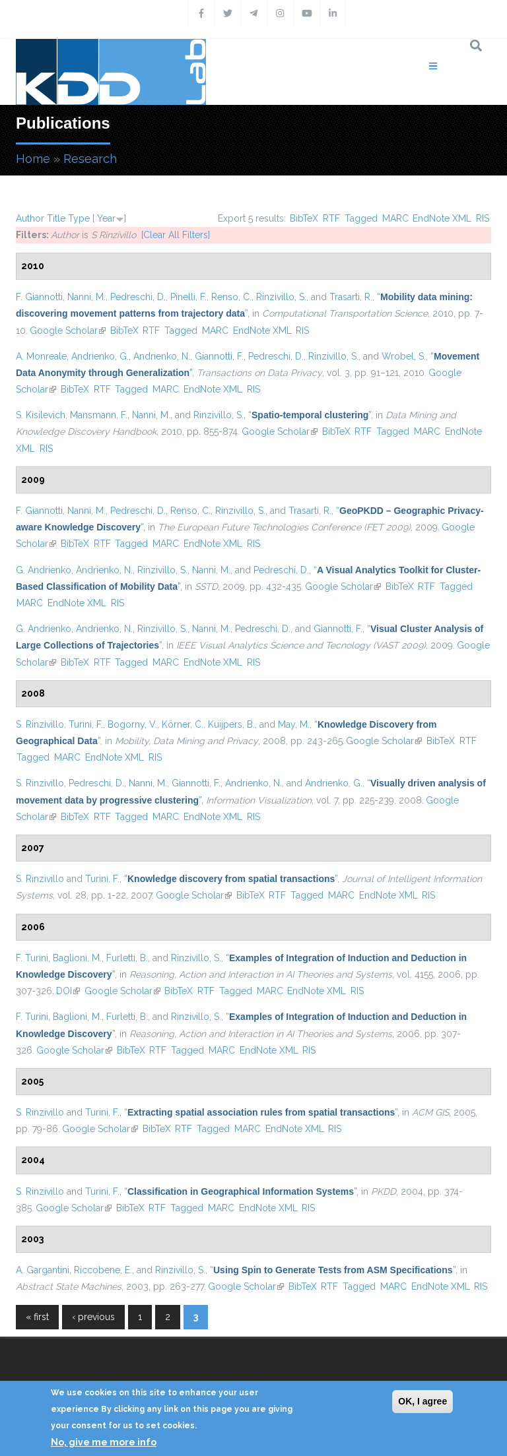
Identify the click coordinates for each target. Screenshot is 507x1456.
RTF (331, 218)
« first (37, 1317)
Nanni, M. (86, 297)
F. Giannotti (39, 297)
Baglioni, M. (77, 958)
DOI (68, 991)
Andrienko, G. (100, 356)
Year (106, 218)
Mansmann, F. (98, 415)
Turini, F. (86, 724)
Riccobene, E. (103, 1270)
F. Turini (32, 958)
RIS (482, 218)
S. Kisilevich (40, 415)
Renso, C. (231, 297)
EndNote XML (442, 218)
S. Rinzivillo (40, 724)
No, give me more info (103, 1442)
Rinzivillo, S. (281, 297)
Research (90, 159)
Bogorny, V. (132, 724)
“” (309, 415)
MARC (395, 218)
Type (79, 218)
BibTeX (304, 218)
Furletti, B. (127, 958)
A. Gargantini (42, 1270)
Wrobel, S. (404, 356)
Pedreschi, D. (138, 297)
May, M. (294, 724)
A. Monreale (41, 356)
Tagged (361, 218)
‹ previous (93, 1317)
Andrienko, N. (161, 356)
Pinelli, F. (188, 297)
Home (33, 159)
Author (30, 218)
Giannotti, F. (219, 356)
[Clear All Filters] (175, 235)
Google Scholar (68, 330)
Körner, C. (182, 724)
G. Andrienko (43, 570)
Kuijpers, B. (231, 724)
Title (56, 218)
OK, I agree (422, 1401)
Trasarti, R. (350, 297)
